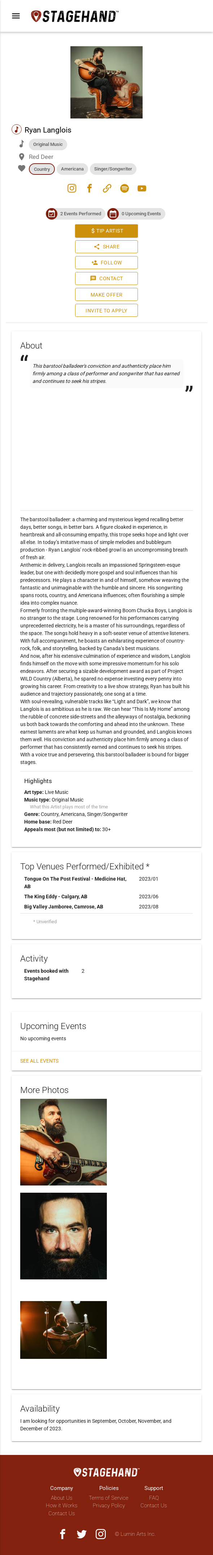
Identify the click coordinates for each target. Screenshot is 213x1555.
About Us (61, 1498)
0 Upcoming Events (141, 213)
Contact (106, 278)
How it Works (61, 1505)
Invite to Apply (106, 311)
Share (107, 246)
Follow (106, 262)
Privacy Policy (109, 1505)
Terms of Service (109, 1498)
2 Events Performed (80, 213)
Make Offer (107, 295)
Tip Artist (106, 230)
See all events (39, 1061)
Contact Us (61, 1513)
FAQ (154, 1498)
